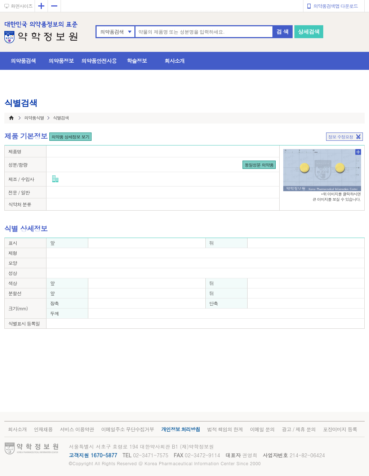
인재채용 (43, 429)
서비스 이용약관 (77, 429)
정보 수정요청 (340, 137)
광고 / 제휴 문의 (299, 429)
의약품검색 (112, 31)
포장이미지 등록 (340, 429)
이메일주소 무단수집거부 (127, 429)
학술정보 (137, 60)
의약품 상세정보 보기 (70, 137)
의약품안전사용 (99, 60)
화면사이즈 (21, 6)
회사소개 (175, 60)
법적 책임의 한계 (225, 429)
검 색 (282, 31)
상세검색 (309, 31)
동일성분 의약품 (259, 165)
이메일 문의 (262, 429)
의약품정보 (61, 60)
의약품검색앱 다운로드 (336, 6)
